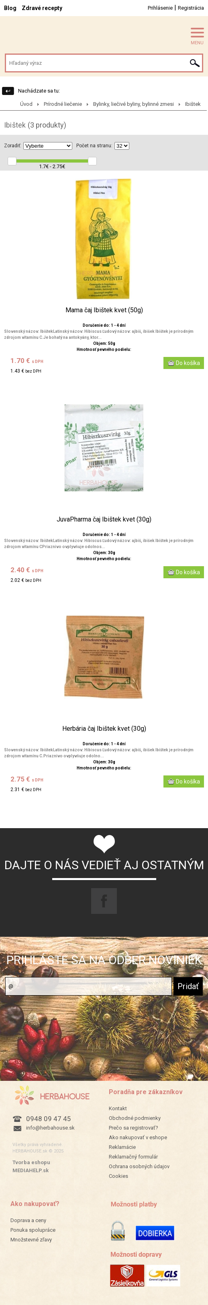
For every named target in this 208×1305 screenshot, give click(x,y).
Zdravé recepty (42, 8)
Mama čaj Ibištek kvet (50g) (104, 310)
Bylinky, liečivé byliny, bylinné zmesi (133, 104)
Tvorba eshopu (31, 1162)
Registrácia (191, 8)
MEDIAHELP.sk (30, 1170)
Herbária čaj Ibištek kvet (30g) (104, 729)
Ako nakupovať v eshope (138, 1137)
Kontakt (118, 1108)
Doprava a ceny (28, 1220)
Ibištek (193, 104)
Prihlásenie (160, 8)
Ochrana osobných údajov (139, 1166)
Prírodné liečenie (63, 104)
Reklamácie (122, 1147)
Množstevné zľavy (31, 1240)
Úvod (26, 104)
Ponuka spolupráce (32, 1230)
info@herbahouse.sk (50, 1128)
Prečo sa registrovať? (133, 1128)
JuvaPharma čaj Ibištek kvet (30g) (104, 519)
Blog (10, 8)
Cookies (118, 1176)
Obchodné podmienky (135, 1118)
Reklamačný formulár (133, 1157)
